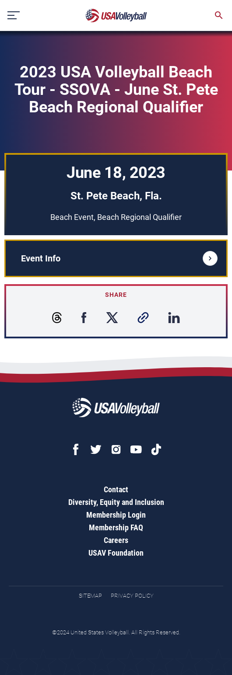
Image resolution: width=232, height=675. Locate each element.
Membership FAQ (116, 527)
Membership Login (116, 514)
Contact (116, 489)
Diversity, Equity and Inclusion (116, 502)
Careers (116, 540)
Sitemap (90, 595)
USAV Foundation (116, 552)
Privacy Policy (132, 595)
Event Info (119, 258)
